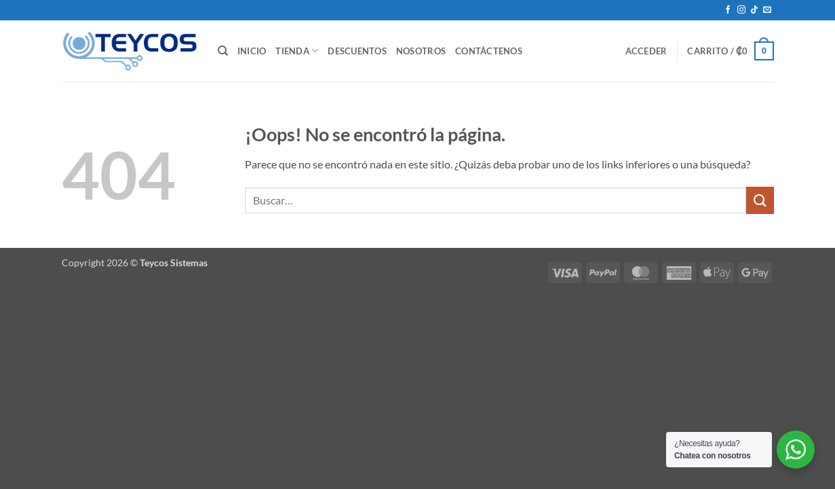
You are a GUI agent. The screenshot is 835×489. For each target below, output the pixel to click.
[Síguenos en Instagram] (741, 10)
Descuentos (357, 51)
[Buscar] (223, 51)
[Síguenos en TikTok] (754, 10)
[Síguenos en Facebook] (728, 10)
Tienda (296, 50)
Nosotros (421, 51)
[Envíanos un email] (767, 10)
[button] (646, 51)
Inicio (252, 51)
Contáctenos (488, 51)
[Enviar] (759, 200)
